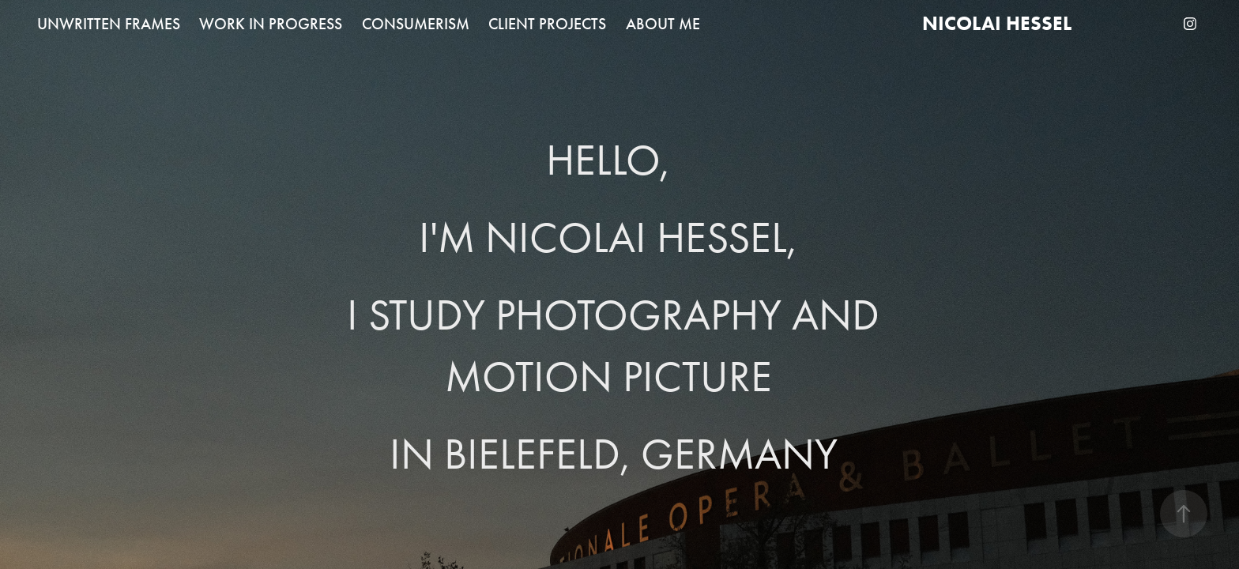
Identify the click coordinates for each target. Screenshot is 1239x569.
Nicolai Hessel (996, 23)
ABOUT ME (663, 23)
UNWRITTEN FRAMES (108, 23)
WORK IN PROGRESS (270, 23)
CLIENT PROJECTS (547, 23)
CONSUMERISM (415, 23)
